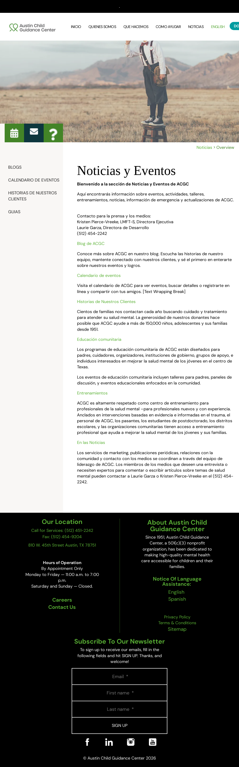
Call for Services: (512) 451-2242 (62, 530)
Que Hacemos (135, 26)
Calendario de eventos (99, 275)
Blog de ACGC (91, 243)
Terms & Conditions (177, 623)
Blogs (14, 167)
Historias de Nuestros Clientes (32, 196)
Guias (14, 212)
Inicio (76, 26)
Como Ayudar (168, 26)
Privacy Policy (177, 617)
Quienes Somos (102, 26)
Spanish (177, 599)
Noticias (196, 26)
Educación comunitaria (99, 339)
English (218, 26)
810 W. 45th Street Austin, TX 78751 (62, 545)
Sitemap (177, 629)
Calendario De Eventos (33, 180)
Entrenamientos (92, 393)
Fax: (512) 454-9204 (62, 537)
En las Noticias (91, 442)
